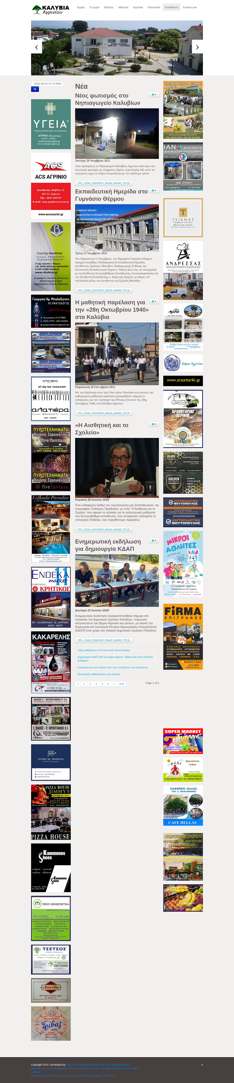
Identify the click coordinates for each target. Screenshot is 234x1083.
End (122, 683)
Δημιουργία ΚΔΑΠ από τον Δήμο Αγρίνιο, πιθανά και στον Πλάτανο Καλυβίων (115, 659)
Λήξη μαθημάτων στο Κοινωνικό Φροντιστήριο (104, 650)
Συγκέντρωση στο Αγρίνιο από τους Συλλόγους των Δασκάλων (113, 667)
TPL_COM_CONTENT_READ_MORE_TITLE (104, 183)
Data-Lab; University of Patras (83, 1064)
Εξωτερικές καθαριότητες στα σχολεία (99, 674)
